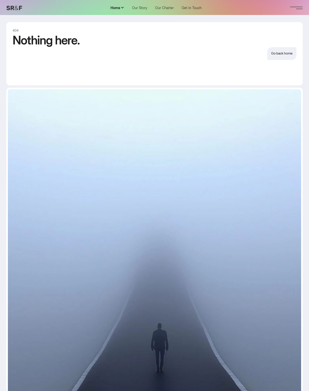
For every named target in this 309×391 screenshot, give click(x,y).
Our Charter (164, 8)
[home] (14, 8)
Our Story (139, 8)
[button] (117, 7)
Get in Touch (192, 8)
